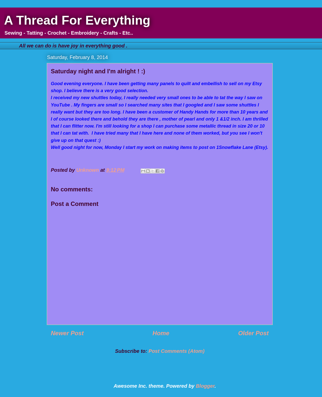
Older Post (253, 333)
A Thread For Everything (77, 20)
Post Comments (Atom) (177, 351)
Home (160, 333)
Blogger (205, 386)
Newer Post (67, 333)
